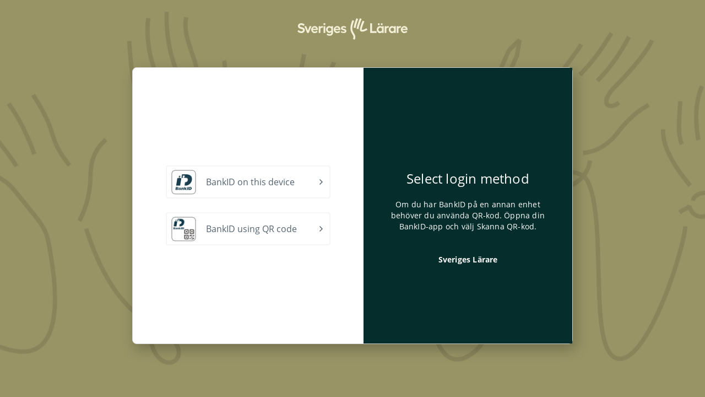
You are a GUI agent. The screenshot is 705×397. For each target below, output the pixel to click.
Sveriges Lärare (468, 259)
